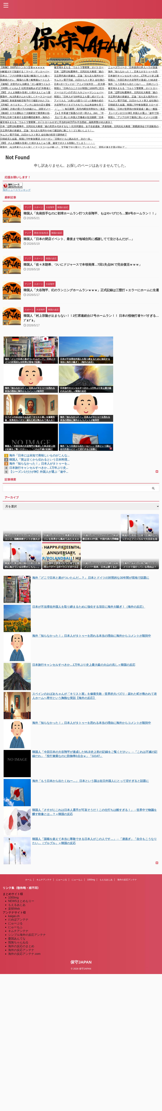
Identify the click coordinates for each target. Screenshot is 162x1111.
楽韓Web (14, 915)
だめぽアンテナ (18, 926)
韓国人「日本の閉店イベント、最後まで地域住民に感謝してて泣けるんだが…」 (82, 242)
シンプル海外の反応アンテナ (27, 941)
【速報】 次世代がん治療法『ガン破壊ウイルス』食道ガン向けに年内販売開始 (27, 84)
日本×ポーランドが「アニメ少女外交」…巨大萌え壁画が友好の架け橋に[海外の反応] (81, 84)
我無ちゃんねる (18, 948)
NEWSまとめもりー (21, 907)
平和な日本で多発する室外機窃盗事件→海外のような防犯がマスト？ (27, 117)
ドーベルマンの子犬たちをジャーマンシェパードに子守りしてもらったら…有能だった (81, 92)
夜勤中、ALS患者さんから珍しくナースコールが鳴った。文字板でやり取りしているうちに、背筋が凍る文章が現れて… (27, 96)
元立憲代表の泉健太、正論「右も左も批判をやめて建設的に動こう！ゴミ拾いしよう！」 (81, 75)
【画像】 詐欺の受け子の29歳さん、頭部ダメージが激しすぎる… (27, 109)
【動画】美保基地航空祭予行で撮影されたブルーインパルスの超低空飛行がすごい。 (27, 100)
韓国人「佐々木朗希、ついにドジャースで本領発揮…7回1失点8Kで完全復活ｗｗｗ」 (86, 268)
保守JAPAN (81, 968)
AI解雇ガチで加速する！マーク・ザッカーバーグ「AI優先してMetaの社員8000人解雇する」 (27, 71)
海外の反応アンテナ (127, 886)
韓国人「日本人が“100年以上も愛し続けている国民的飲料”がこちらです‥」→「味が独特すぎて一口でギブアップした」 (81, 96)
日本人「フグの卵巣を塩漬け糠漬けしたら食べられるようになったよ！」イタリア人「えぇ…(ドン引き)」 (27, 75)
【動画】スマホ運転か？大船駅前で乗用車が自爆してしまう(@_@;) (27, 113)
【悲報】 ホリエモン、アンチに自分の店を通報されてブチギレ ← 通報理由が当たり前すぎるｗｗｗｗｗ (27, 104)
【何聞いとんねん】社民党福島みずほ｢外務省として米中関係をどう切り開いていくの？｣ (27, 88)
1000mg (91, 886)
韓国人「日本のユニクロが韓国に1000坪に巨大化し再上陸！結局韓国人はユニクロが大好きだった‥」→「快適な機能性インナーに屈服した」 (81, 88)
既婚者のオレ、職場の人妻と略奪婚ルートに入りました (27, 80)
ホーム (28, 886)
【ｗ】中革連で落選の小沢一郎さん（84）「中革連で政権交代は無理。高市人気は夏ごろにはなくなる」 (81, 113)
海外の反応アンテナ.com (24, 960)
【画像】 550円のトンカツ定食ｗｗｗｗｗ (22, 67)
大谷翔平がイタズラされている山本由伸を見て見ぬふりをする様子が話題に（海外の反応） (81, 104)
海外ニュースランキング (17, 189)
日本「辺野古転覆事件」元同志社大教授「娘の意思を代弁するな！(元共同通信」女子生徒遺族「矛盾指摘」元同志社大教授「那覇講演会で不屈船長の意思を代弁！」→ (81, 71)
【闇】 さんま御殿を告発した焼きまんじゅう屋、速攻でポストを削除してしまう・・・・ (27, 92)
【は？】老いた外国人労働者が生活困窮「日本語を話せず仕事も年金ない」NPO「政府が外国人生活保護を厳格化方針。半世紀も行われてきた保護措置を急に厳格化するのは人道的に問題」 (81, 117)
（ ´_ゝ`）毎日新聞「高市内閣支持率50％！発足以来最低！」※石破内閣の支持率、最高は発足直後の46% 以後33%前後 (81, 109)
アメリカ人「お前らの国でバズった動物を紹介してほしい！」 (81, 100)
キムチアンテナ (44, 886)
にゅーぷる (61, 886)
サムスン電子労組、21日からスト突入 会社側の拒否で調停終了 (81, 80)
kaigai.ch (14, 922)
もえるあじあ (106, 886)
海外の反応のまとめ (21, 952)
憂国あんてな (17, 945)
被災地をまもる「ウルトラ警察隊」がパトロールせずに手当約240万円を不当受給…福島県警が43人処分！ (81, 67)
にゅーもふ (77, 886)
